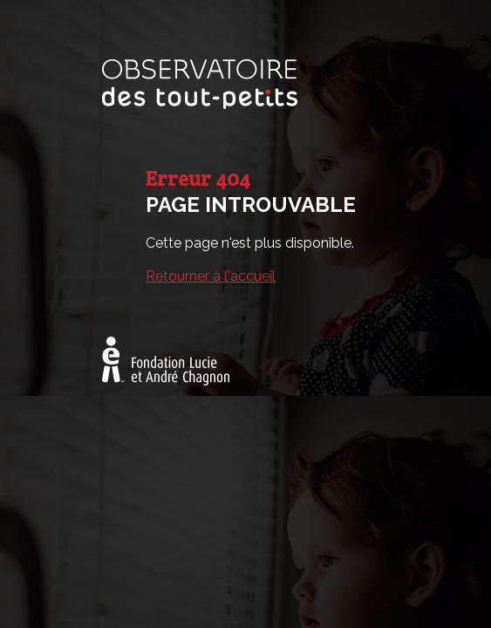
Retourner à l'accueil (211, 276)
